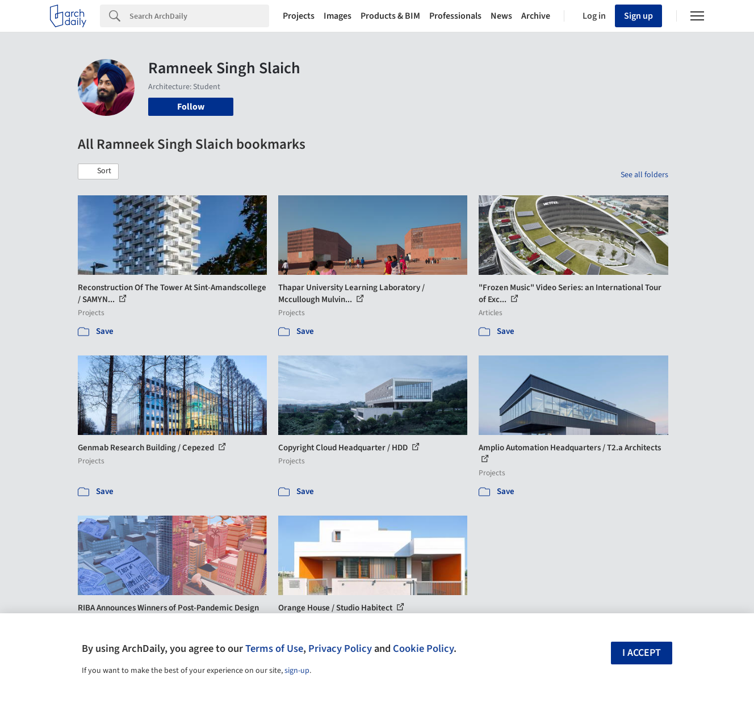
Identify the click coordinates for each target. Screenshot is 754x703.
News (501, 15)
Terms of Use (274, 648)
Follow (190, 107)
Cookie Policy (423, 648)
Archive (535, 15)
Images (337, 15)
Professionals (455, 15)
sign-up (296, 670)
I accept (641, 653)
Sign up (638, 16)
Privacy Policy (340, 648)
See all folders (644, 175)
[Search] (199, 16)
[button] (98, 171)
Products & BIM (390, 15)
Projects (299, 15)
